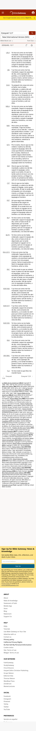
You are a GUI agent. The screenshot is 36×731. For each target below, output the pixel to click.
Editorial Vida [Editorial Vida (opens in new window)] (8, 676)
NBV (8, 126)
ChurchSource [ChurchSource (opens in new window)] (9, 668)
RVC (8, 269)
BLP (8, 218)
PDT (8, 200)
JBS (8, 70)
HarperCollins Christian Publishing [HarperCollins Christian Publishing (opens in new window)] (16, 670)
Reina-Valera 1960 (18, 447)
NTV (8, 145)
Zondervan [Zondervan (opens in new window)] (7, 684)
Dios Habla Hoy (20, 390)
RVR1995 (6, 323)
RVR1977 (6, 306)
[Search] (32, 33)
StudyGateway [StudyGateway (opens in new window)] (9, 665)
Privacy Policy (6, 583)
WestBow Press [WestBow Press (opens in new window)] (9, 681)
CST (8, 183)
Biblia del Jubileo (7, 386)
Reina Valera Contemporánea (22, 443)
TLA (8, 371)
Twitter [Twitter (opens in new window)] (6, 707)
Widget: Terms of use (11, 653)
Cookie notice (8, 647)
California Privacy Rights (13, 642)
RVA (8, 340)
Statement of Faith (10, 603)
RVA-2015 (6, 252)
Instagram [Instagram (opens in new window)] (7, 699)
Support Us (8, 616)
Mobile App (8, 606)
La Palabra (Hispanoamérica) (18, 435)
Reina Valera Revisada (20, 459)
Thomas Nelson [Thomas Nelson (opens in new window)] (9, 678)
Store (6, 608)
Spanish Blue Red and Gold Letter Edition (17, 472)
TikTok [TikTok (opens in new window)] (6, 704)
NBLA (8, 106)
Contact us (7, 637)
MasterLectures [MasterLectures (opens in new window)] (9, 686)
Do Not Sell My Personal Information (18, 645)
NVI (8, 166)
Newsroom (8, 614)
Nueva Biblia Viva (15, 398)
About (6, 598)
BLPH (8, 235)
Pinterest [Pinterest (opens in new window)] (7, 701)
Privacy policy (9, 639)
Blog (5, 611)
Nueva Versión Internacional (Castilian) (15, 420)
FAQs (5, 626)
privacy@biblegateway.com (10, 585)
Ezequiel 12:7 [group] (7, 45)
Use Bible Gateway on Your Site (15, 632)
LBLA (8, 53)
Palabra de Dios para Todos (21, 428)
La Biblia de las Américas (10, 383)
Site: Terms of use (10, 650)
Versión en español (10, 719)
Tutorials (7, 629)
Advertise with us (10, 634)
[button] (33, 12)
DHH (8, 85)
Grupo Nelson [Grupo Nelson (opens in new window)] (9, 673)
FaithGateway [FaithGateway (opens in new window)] (8, 663)
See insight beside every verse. (18, 18)
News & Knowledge (11, 601)
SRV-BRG (6, 356)
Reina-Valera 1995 (18, 468)
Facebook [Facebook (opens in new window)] (7, 696)
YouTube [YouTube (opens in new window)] (7, 709)
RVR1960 (6, 289)
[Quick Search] (14, 33)
